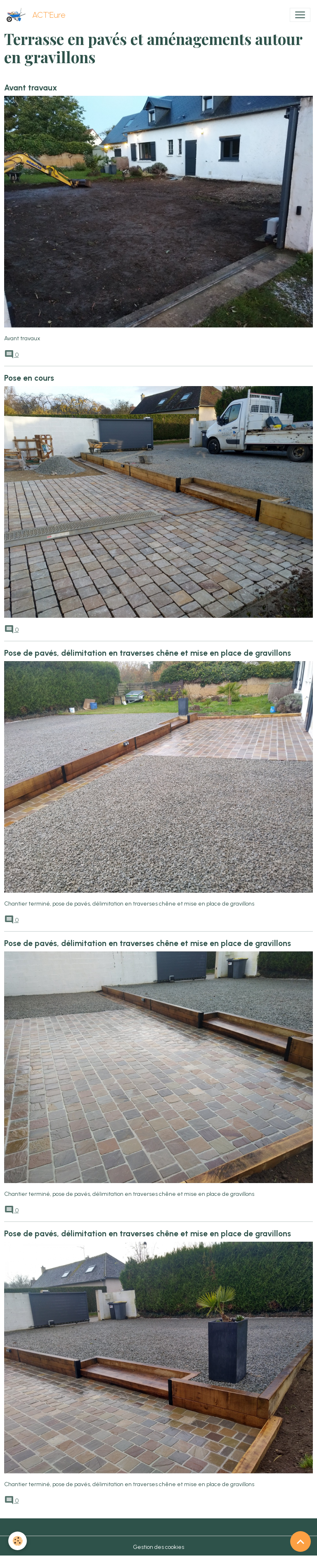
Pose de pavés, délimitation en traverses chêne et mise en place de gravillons (147, 653)
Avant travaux (30, 87)
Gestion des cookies (158, 1547)
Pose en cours (29, 378)
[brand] (38, 15)
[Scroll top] (300, 1541)
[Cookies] (17, 1541)
